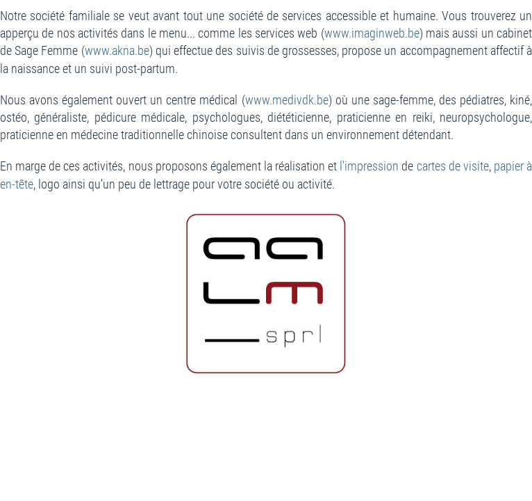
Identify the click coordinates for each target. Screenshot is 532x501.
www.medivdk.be (287, 100)
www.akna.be (117, 50)
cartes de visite (453, 166)
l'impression (369, 166)
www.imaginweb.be (371, 33)
